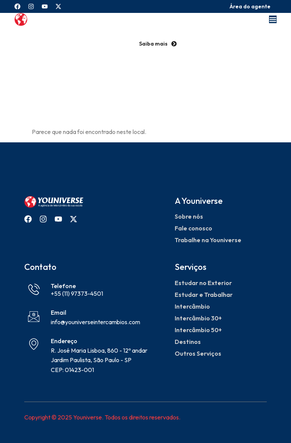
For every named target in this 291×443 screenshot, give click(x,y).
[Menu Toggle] (273, 19)
